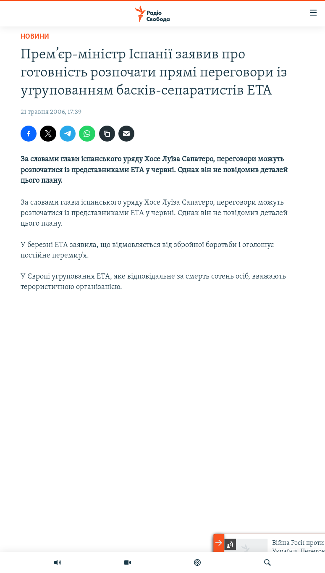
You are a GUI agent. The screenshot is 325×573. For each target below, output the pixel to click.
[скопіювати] (107, 134)
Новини (35, 37)
